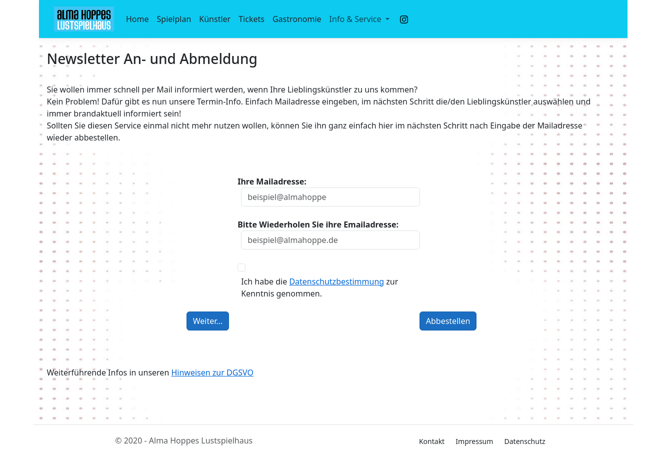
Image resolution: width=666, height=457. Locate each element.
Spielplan (174, 19)
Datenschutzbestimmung (336, 281)
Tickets (251, 19)
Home (137, 19)
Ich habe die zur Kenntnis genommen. (319, 287)
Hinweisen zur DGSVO (212, 372)
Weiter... (207, 321)
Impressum (474, 441)
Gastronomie (297, 19)
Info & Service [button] (357, 19)
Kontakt (431, 441)
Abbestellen (448, 321)
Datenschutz (525, 441)
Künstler (214, 19)
